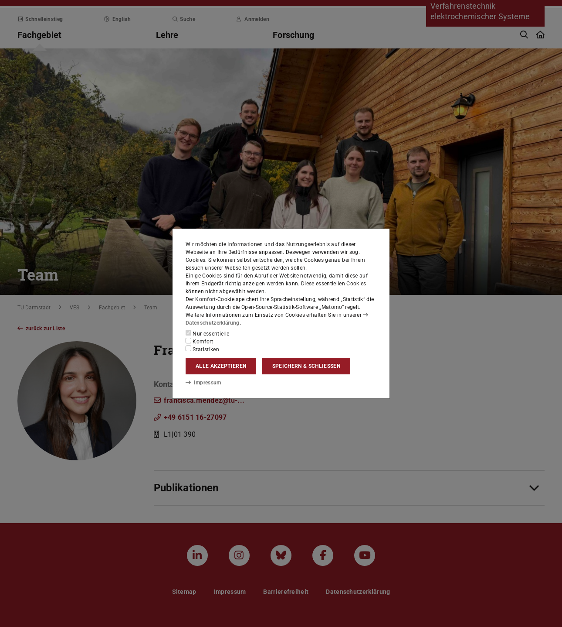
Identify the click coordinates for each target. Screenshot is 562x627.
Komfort (199, 341)
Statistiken (202, 349)
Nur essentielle (207, 333)
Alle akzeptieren (221, 366)
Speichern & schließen (306, 366)
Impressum (203, 383)
